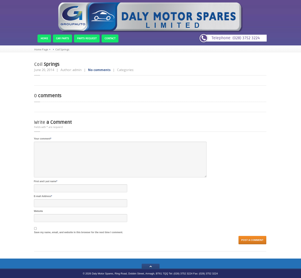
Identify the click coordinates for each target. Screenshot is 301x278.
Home (44, 38)
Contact (110, 38)
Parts (62, 38)
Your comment (42, 138)
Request (87, 38)
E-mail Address (43, 196)
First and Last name (45, 181)
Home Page (41, 49)
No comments (99, 70)
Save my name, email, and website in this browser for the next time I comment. (78, 232)
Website (38, 211)
